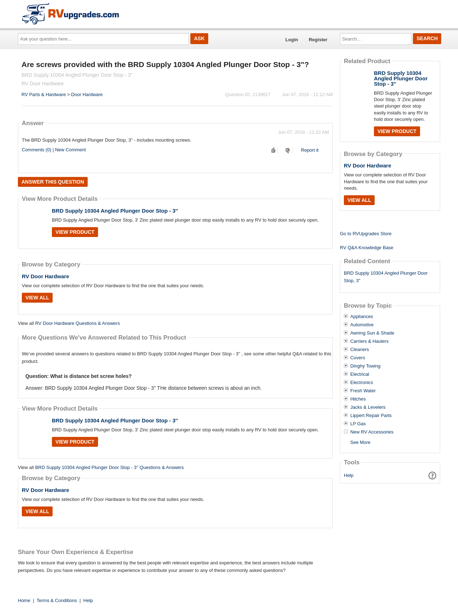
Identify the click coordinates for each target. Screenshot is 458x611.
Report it (309, 150)
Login (292, 39)
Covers (357, 357)
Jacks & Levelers (367, 407)
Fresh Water (363, 390)
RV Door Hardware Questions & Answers (77, 323)
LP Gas (358, 423)
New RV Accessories (371, 432)
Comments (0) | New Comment (54, 149)
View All (37, 297)
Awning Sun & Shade (372, 333)
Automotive (362, 324)
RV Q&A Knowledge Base (366, 247)
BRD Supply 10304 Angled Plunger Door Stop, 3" (386, 276)
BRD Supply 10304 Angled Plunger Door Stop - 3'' (115, 211)
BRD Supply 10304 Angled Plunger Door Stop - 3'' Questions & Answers (109, 467)
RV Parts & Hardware (43, 94)
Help (349, 475)
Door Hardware (87, 94)
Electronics (361, 382)
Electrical (359, 374)
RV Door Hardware (45, 276)
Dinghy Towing (365, 366)
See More (360, 442)
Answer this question (52, 182)
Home (24, 600)
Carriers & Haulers (369, 341)
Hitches (358, 399)
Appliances (361, 316)
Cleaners (359, 349)
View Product (74, 232)
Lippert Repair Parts (371, 415)
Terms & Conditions (56, 600)
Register (318, 39)
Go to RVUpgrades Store (365, 233)
